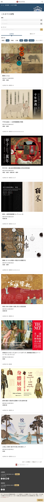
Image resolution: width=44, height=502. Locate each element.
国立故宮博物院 (20, 1)
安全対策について (5, 497)
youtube (6, 479)
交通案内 (17, 474)
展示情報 (7, 5)
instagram (4, 479)
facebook (2, 479)
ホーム (2, 5)
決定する (40, 500)
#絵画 (7, 40)
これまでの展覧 (13, 5)
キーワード (3, 27)
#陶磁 (12, 40)
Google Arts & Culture (8, 479)
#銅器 (21, 40)
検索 (41, 29)
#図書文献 (31, 40)
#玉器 (16, 40)
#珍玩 (26, 40)
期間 (2, 17)
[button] (39, 1)
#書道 (3, 40)
